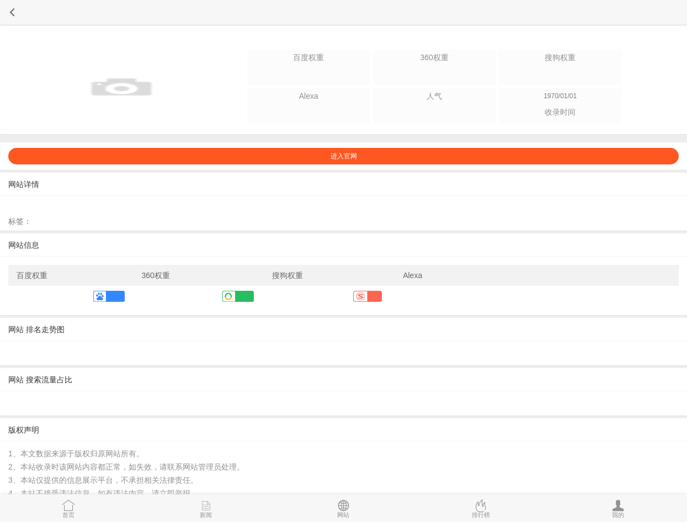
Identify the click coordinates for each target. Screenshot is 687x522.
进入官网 (344, 156)
